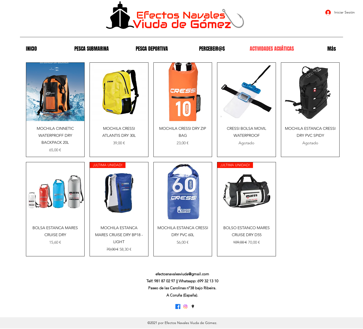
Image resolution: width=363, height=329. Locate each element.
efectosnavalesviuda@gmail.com (182, 274)
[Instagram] (185, 306)
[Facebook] (177, 306)
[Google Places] (192, 306)
